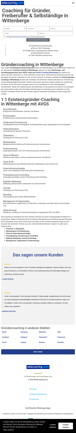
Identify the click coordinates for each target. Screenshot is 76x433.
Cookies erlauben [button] (66, 426)
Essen (4, 342)
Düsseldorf (43, 337)
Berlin (4, 332)
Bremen (42, 342)
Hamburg (24, 332)
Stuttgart (24, 337)
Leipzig (23, 342)
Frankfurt (5, 337)
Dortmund (61, 337)
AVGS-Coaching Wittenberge (47, 73)
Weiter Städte (38, 352)
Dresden (61, 342)
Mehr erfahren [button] (8, 430)
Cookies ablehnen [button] (53, 426)
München (42, 332)
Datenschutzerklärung (21, 37)
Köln (59, 332)
